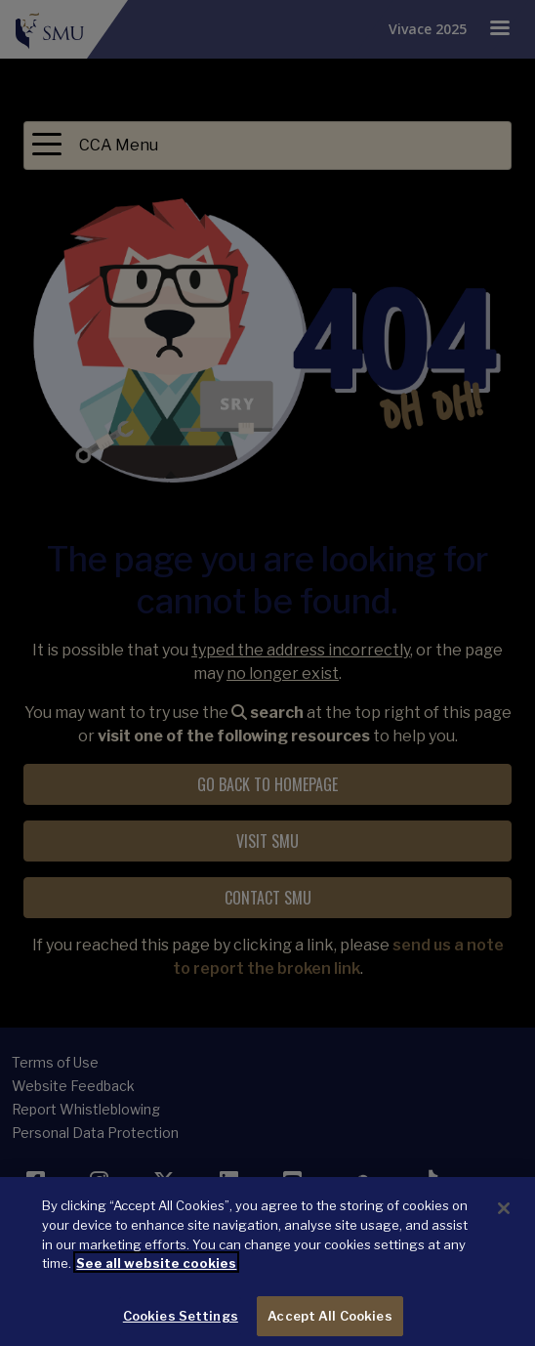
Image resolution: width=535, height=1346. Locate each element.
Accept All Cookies (329, 1321)
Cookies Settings (180, 1321)
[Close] (503, 1215)
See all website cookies (156, 1270)
